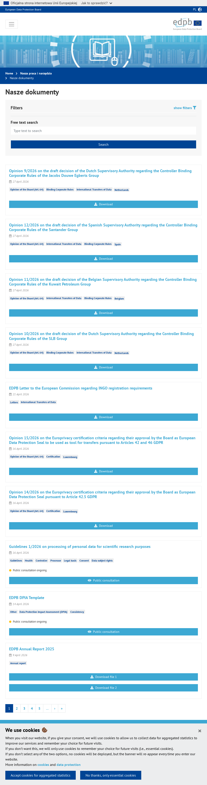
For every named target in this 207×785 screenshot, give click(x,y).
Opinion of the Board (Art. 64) (27, 189)
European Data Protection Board (23, 9)
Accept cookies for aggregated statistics (40, 775)
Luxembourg (70, 457)
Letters (14, 402)
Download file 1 (103, 677)
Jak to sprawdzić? (96, 3)
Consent (84, 560)
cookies (43, 764)
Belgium (119, 298)
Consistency (77, 611)
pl (194, 9)
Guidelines (16, 560)
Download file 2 (103, 688)
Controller (41, 560)
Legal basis (70, 560)
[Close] (200, 730)
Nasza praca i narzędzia (36, 73)
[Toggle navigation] (11, 24)
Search (103, 144)
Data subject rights (102, 560)
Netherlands (122, 190)
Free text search (24, 122)
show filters (185, 108)
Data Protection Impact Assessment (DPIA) (43, 611)
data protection (69, 764)
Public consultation (103, 580)
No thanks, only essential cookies (111, 775)
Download (103, 204)
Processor (55, 560)
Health (29, 560)
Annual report (18, 663)
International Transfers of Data (94, 189)
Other (13, 611)
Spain (118, 244)
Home (9, 73)
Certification (53, 456)
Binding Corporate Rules (60, 189)
